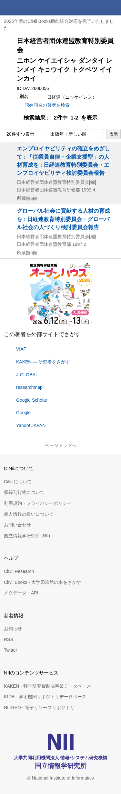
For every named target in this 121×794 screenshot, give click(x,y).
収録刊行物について (24, 492)
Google (23, 412)
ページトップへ (60, 445)
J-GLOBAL (27, 374)
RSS (8, 639)
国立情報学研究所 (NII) (27, 535)
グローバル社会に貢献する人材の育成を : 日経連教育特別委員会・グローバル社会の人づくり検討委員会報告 (63, 219)
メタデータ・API (21, 592)
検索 (97, 7)
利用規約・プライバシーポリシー (38, 503)
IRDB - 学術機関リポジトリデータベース (45, 696)
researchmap (29, 387)
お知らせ (13, 628)
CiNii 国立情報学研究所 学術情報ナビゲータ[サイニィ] (28, 7)
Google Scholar (31, 400)
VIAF (21, 349)
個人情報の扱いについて (29, 514)
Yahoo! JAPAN (30, 425)
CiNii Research (19, 571)
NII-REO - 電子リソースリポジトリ (39, 707)
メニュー (113, 7)
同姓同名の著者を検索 (47, 105)
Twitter (10, 650)
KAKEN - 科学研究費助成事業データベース (47, 686)
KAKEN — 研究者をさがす (43, 361)
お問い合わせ (17, 524)
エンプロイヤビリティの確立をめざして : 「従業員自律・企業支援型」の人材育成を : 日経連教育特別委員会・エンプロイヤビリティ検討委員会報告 (63, 160)
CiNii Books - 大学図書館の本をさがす (42, 582)
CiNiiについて (18, 481)
